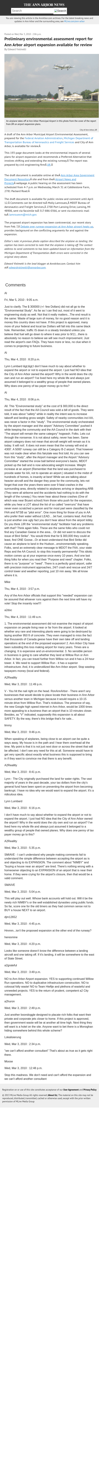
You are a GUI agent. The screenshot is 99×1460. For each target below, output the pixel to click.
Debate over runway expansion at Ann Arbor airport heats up (56, 226)
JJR (49, 164)
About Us (52, 1095)
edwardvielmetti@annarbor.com (27, 267)
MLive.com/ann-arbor (74, 21)
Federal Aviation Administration (44, 138)
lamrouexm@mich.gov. (23, 214)
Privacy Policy (90, 1089)
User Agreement (71, 1089)
